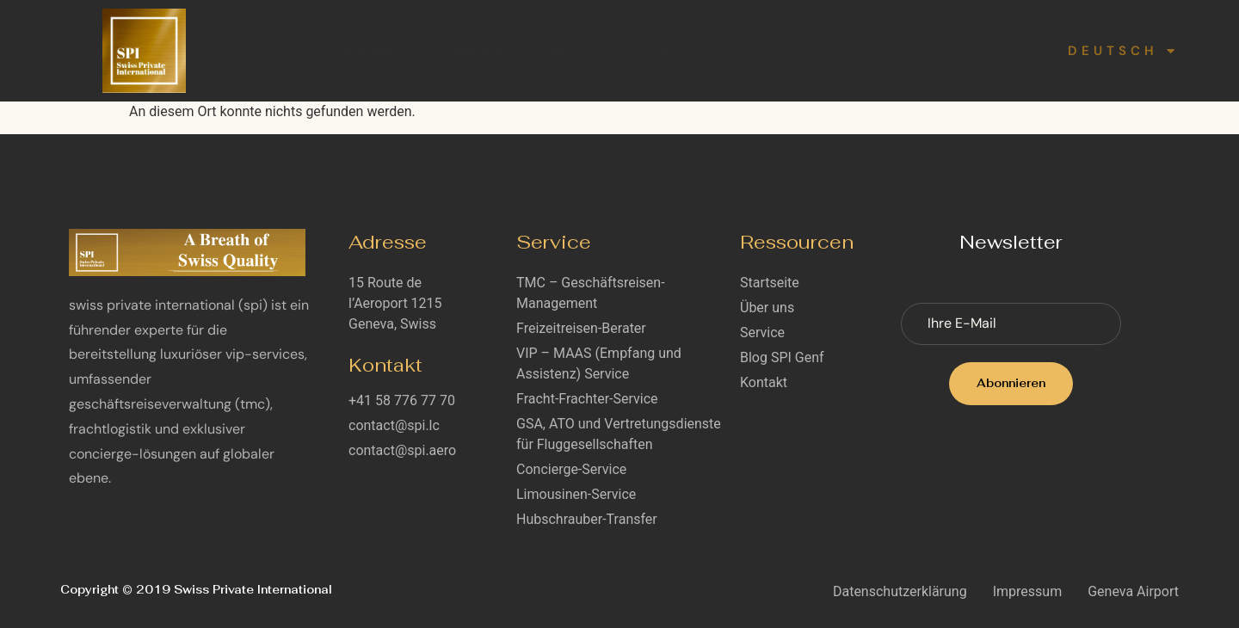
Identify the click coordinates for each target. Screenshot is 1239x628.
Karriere (817, 50)
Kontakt (909, 50)
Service (581, 50)
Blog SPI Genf (705, 50)
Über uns (474, 50)
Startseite (371, 50)
